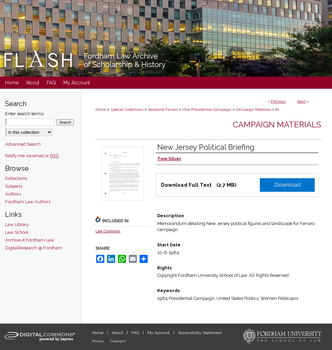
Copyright (118, 341)
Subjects (13, 186)
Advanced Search (23, 144)
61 (277, 109)
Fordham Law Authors (27, 201)
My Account (159, 332)
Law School (16, 232)
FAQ (135, 332)
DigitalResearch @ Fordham (33, 247)
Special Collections (126, 109)
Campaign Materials (253, 109)
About (118, 332)
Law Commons (108, 231)
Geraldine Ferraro (163, 109)
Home (101, 109)
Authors (13, 194)
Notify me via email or (32, 155)
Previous (278, 101)
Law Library (17, 224)
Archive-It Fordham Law (29, 240)
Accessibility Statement (200, 332)
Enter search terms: (24, 113)
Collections (16, 178)
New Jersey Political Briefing (205, 147)
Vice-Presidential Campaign (206, 109)
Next (301, 101)
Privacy (98, 341)
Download (287, 185)
